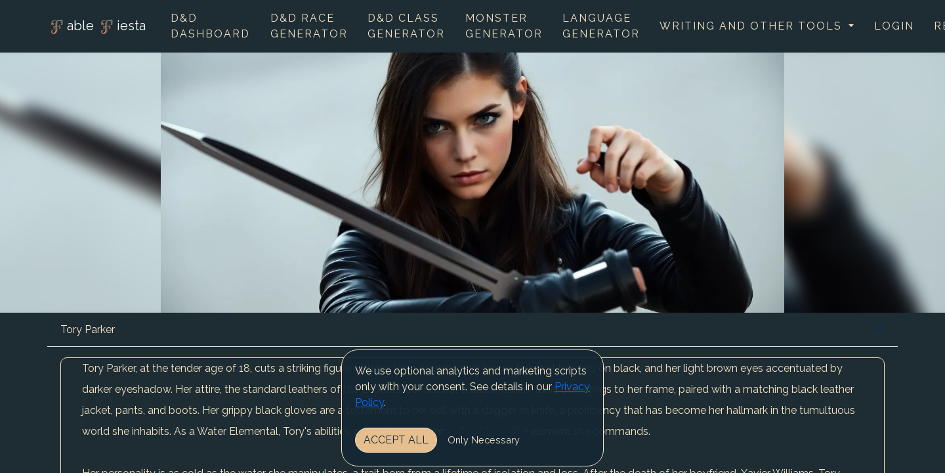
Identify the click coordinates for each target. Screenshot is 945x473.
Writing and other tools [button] (753, 26)
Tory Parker (87, 329)
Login (894, 26)
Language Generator (601, 26)
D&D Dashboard (210, 26)
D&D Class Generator (406, 26)
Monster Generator (504, 26)
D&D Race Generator (309, 26)
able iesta (96, 27)
